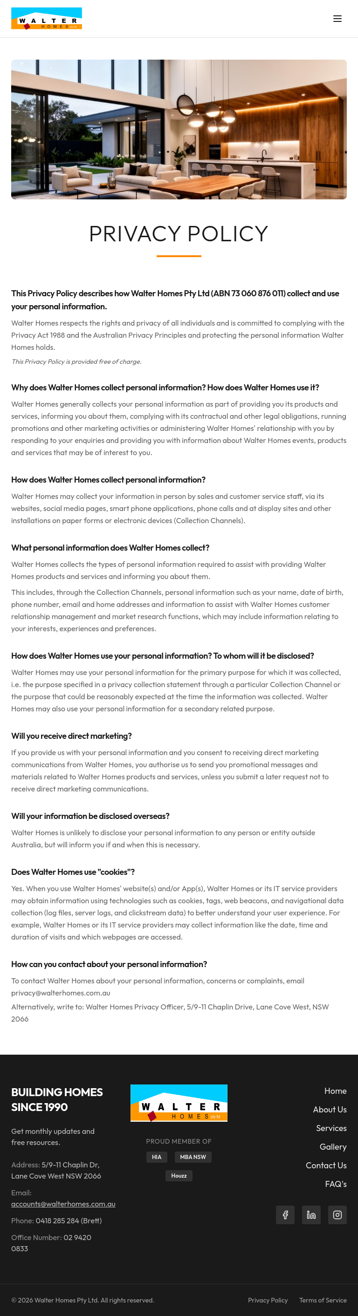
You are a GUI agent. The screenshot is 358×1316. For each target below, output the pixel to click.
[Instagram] (337, 1215)
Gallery (333, 1146)
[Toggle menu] (337, 18)
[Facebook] (285, 1215)
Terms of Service (323, 1300)
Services (331, 1128)
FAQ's (336, 1184)
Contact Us (326, 1165)
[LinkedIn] (311, 1215)
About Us (330, 1109)
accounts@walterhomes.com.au (63, 1203)
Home (335, 1090)
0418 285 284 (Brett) (69, 1220)
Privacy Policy (268, 1300)
